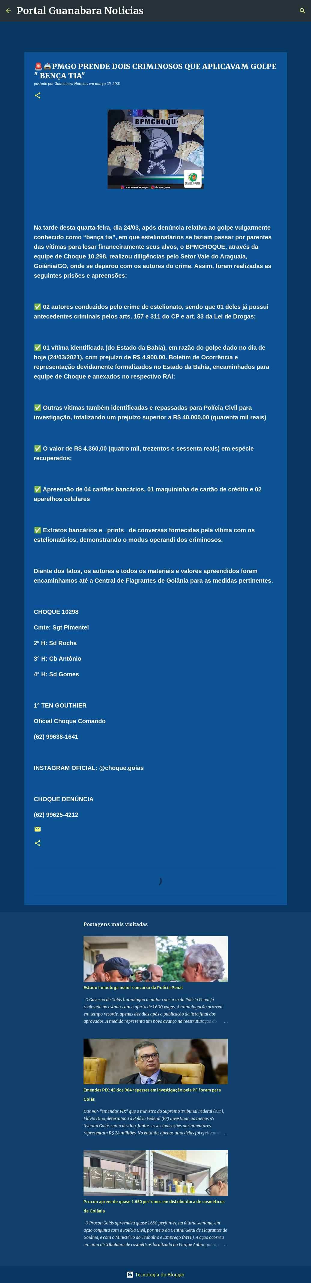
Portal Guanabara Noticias (80, 11)
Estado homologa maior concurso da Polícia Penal (133, 987)
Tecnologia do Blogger (155, 1274)
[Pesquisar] (152, 11)
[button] (37, 96)
